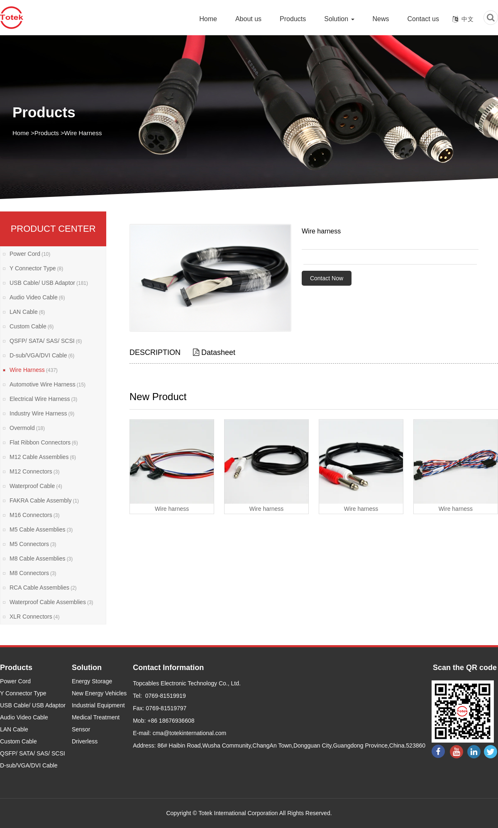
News (381, 18)
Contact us (423, 18)
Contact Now (326, 278)
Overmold (27, 428)
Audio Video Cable (37, 297)
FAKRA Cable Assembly (44, 500)
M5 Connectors (33, 544)
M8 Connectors (33, 573)
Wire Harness (83, 132)
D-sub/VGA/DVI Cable (42, 355)
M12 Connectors (34, 471)
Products (293, 18)
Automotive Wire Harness (47, 384)
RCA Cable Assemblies (43, 587)
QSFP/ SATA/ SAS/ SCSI (46, 341)
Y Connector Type (36, 268)
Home (208, 18)
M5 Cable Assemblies (41, 529)
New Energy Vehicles (99, 693)
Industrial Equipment (98, 705)
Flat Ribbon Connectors (44, 442)
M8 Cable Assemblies (41, 558)
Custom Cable (32, 326)
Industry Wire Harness (42, 413)
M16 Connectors (34, 515)
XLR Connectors (34, 616)
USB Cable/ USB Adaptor (49, 282)
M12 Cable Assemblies (43, 457)
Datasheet (214, 352)
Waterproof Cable (36, 486)
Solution (339, 18)
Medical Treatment (96, 717)
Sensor (81, 729)
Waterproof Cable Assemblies (51, 602)
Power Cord (30, 253)
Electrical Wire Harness (43, 399)
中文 (467, 19)
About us (248, 18)
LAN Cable (27, 311)
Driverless (85, 741)
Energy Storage (92, 681)
